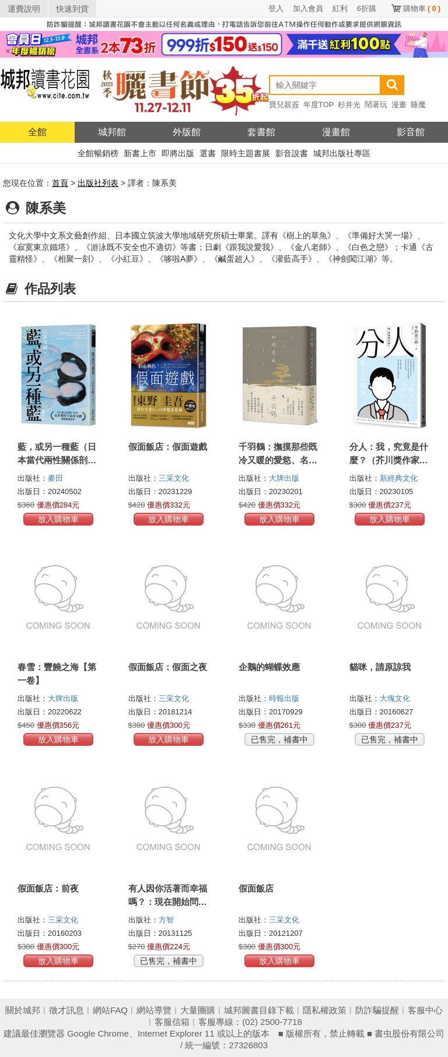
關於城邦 (22, 1010)
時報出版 (284, 698)
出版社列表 (98, 183)
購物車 (421, 8)
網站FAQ (110, 1010)
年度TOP (318, 104)
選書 (208, 153)
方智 (166, 919)
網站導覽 (154, 1010)
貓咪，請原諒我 (380, 667)
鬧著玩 (376, 104)
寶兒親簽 (284, 104)
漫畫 (399, 104)
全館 (37, 132)
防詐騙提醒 (377, 1010)
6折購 (366, 8)
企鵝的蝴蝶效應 (269, 667)
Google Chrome (98, 1033)
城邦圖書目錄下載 (259, 1010)
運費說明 (24, 8)
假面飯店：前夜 (48, 888)
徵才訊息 (66, 1010)
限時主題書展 (245, 153)
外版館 (187, 132)
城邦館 (112, 132)
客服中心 (425, 1010)
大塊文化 (395, 698)
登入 (276, 8)
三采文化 (174, 478)
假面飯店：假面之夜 (167, 667)
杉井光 (349, 104)
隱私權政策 (324, 1010)
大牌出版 (284, 478)
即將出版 (178, 153)
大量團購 (197, 1010)
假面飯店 (256, 888)
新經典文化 (399, 478)
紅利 (340, 8)
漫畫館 (336, 132)
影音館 (411, 132)
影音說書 (291, 153)
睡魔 (418, 104)
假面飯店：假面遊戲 (167, 447)
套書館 (261, 132)
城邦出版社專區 (341, 153)
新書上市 (140, 153)
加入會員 (308, 8)
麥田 (55, 478)
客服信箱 (172, 1022)
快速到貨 (72, 8)
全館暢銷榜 (98, 153)
